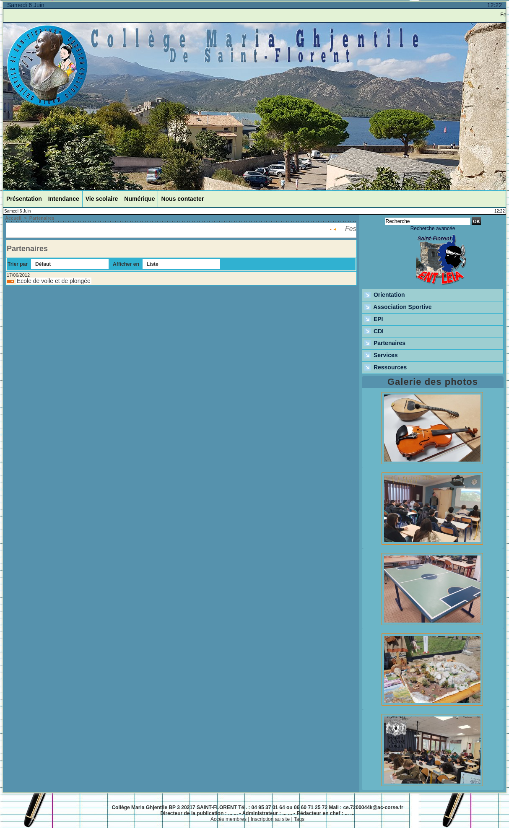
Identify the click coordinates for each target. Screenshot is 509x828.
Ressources (385, 367)
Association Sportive (398, 307)
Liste (152, 264)
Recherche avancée (432, 228)
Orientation (384, 295)
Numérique (139, 198)
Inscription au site (270, 819)
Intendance (63, 198)
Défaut (43, 264)
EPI (373, 319)
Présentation (24, 198)
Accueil (13, 218)
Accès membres (228, 819)
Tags (299, 819)
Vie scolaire (102, 198)
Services (381, 355)
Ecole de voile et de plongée (54, 281)
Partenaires (42, 218)
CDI (374, 331)
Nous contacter (182, 198)
